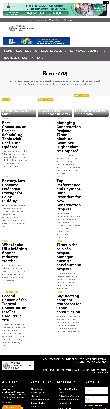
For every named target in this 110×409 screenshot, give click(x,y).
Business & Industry (18, 57)
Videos (28, 20)
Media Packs (55, 20)
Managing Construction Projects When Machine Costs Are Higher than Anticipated (68, 132)
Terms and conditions (96, 372)
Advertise (68, 20)
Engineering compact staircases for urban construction (67, 278)
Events (93, 50)
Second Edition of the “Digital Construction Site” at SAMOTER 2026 (14, 278)
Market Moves (74, 50)
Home (8, 50)
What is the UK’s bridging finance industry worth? (13, 235)
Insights (31, 50)
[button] (103, 50)
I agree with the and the (96, 372)
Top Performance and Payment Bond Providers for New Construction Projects (68, 182)
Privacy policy (100, 375)
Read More (7, 367)
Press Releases (51, 50)
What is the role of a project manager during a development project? (68, 236)
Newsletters (40, 20)
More (39, 57)
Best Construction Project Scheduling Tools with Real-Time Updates (13, 132)
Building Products (45, 106)
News (18, 50)
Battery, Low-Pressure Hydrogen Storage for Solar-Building (13, 179)
